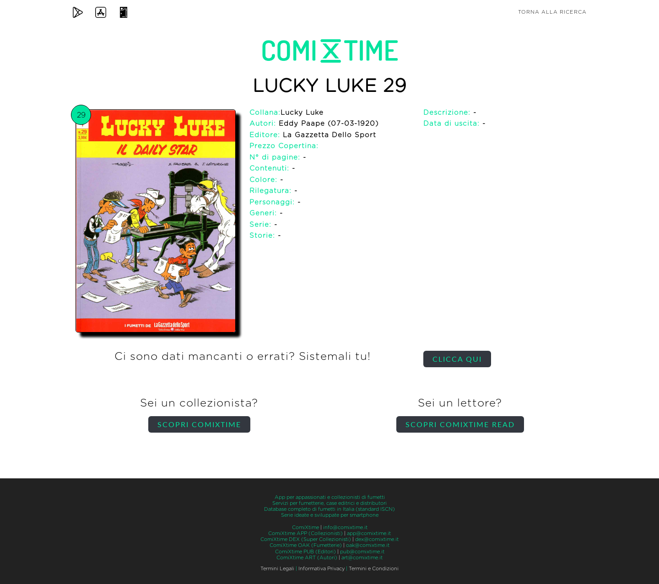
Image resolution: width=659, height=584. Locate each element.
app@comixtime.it (369, 533)
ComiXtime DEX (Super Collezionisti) (305, 539)
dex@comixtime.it (377, 539)
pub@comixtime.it (362, 551)
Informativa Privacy (321, 568)
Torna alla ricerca (552, 12)
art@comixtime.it (362, 557)
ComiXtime (305, 527)
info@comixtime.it (345, 527)
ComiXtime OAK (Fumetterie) (306, 545)
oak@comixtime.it (367, 545)
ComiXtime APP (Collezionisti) (305, 533)
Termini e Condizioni (374, 568)
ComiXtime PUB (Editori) (305, 551)
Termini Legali (277, 568)
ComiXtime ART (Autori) (306, 557)
